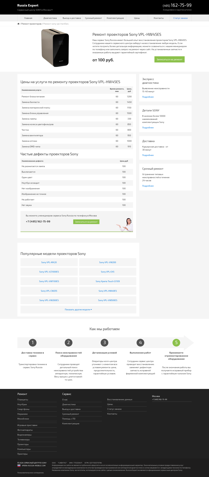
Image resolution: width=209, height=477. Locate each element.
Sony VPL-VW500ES (107, 300)
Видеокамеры (24, 434)
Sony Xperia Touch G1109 (108, 281)
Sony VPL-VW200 (107, 262)
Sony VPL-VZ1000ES (49, 271)
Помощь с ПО (68, 418)
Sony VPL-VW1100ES (49, 281)
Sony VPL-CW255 (49, 290)
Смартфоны (23, 409)
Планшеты (22, 399)
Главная (28, 18)
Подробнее (148, 96)
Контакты (159, 18)
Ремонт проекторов (31, 23)
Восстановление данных (119, 399)
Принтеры (22, 453)
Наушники (22, 414)
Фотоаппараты (25, 430)
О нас (65, 399)
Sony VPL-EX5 (107, 271)
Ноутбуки (22, 404)
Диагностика (50, 18)
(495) (177, 5)
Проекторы (23, 444)
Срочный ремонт (93, 18)
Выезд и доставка (72, 18)
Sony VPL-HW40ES (108, 290)
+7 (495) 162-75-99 (38, 221)
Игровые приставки (27, 425)
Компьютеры (24, 449)
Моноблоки (23, 418)
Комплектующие (115, 18)
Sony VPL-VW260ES (49, 300)
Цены (137, 18)
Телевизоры (23, 439)
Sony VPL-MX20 (49, 262)
